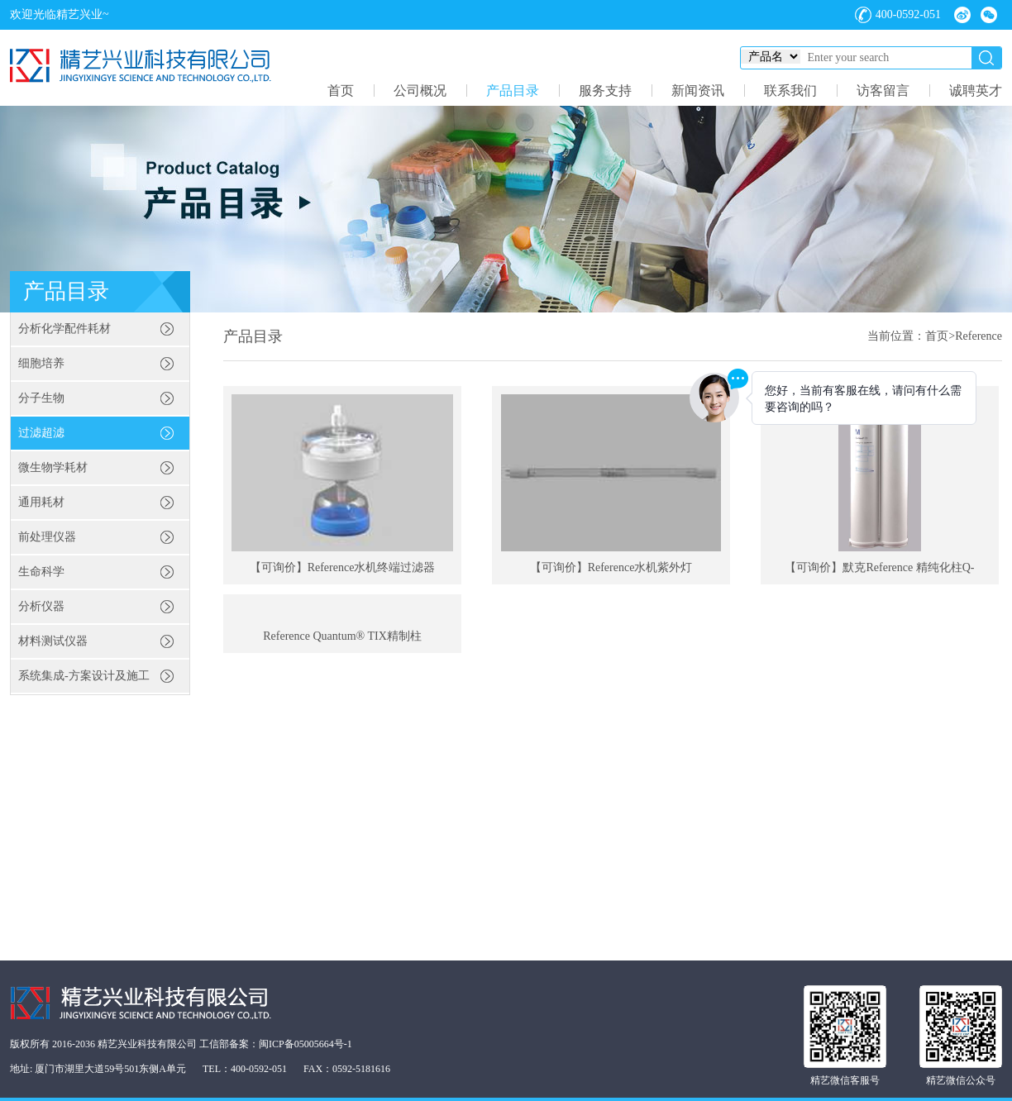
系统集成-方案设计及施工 (84, 676)
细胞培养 (41, 363)
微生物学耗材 (53, 467)
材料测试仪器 (53, 641)
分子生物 (41, 398)
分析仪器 (41, 606)
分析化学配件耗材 (64, 328)
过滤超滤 (41, 433)
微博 (962, 15)
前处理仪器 (47, 537)
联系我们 (790, 90)
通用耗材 (41, 502)
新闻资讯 (697, 90)
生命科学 (41, 571)
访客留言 (883, 90)
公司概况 (420, 90)
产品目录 (512, 90)
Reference (978, 336)
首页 (340, 90)
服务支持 (605, 90)
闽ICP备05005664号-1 (305, 1044)
